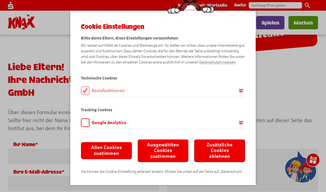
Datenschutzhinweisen (217, 62)
